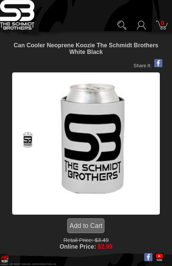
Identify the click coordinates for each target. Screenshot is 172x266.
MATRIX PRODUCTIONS (42, 264)
